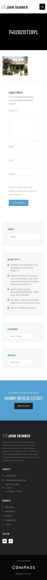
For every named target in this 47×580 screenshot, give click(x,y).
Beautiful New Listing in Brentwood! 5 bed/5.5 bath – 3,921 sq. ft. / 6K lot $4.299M (24, 292)
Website (12, 174)
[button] (42, 7)
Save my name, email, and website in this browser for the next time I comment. (23, 190)
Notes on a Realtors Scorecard (23, 308)
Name (11, 147)
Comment (13, 110)
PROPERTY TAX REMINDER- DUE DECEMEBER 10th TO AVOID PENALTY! (24, 268)
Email (11, 160)
